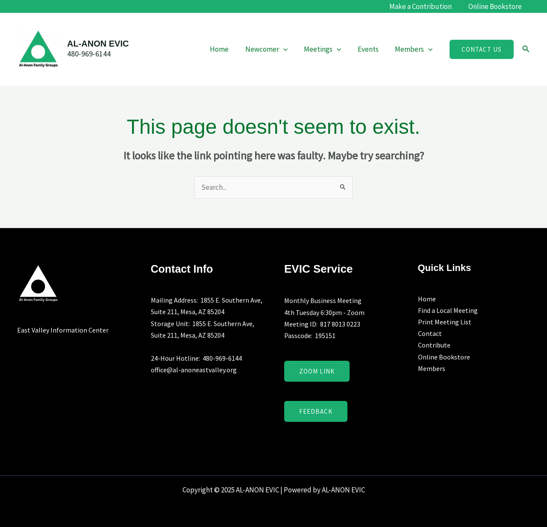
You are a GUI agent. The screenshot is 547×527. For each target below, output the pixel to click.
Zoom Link (317, 371)
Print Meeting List (444, 322)
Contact (430, 333)
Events (371, 49)
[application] (289, 49)
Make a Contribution (423, 6)
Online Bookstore (496, 6)
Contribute (434, 345)
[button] (482, 49)
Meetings (327, 49)
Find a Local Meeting (448, 310)
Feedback (315, 411)
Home (227, 49)
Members (415, 49)
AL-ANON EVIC (98, 43)
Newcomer (273, 49)
